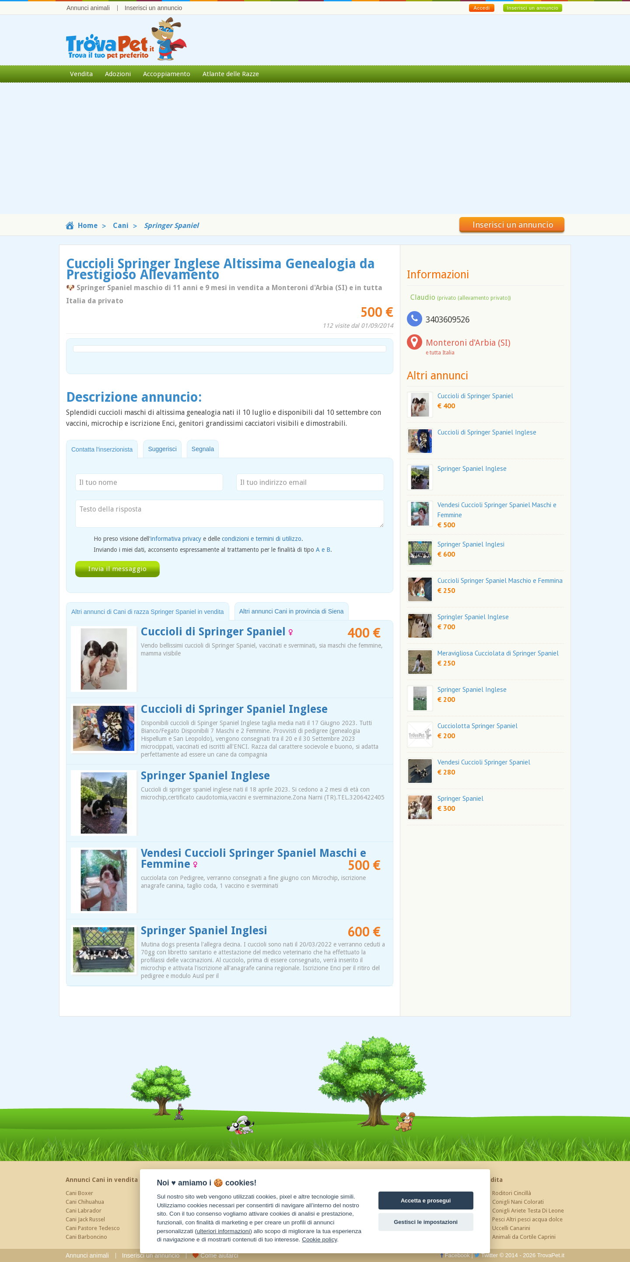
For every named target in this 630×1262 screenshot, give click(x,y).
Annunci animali (88, 7)
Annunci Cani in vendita (102, 1179)
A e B (323, 549)
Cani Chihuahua (85, 1202)
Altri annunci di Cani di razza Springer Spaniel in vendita (147, 611)
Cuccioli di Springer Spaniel (217, 631)
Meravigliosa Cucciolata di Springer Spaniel (498, 653)
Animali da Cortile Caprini (524, 1237)
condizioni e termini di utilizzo (261, 538)
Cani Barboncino (86, 1237)
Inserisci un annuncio (153, 7)
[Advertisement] (315, 152)
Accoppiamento (166, 74)
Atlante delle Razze (231, 74)
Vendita (81, 74)
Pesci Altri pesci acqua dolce (527, 1219)
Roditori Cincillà (511, 1193)
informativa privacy (175, 538)
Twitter (486, 1255)
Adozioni (118, 74)
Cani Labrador (84, 1210)
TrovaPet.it (550, 1255)
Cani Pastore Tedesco (93, 1228)
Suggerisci (162, 448)
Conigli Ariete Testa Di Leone (528, 1210)
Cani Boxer (79, 1193)
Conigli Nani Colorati (518, 1202)
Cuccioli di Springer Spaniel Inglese (234, 709)
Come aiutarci (215, 1255)
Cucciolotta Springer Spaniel (478, 726)
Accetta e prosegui (426, 1200)
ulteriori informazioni (223, 1231)
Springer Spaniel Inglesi (204, 930)
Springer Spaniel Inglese (205, 775)
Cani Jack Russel (85, 1219)
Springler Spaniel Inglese (473, 617)
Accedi (481, 8)
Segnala (203, 448)
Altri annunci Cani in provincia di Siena (291, 611)
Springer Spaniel (460, 798)
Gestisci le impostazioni (426, 1222)
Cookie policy (319, 1239)
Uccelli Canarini (511, 1228)
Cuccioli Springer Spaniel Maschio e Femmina (500, 580)
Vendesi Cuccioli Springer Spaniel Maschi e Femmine (253, 858)
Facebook (455, 1255)
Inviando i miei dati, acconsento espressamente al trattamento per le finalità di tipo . (213, 549)
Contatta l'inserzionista (102, 449)
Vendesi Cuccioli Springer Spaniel (484, 762)
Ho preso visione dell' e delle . (198, 538)
